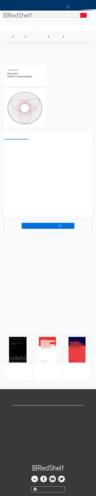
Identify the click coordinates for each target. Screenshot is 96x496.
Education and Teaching (35, 38)
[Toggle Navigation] (90, 15)
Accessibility (48, 447)
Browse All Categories (17, 28)
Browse (19, 36)
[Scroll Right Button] (93, 358)
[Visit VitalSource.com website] (48, 5)
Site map (48, 454)
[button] (47, 147)
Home (7, 36)
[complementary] (48, 351)
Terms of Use (48, 432)
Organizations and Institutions (76, 38)
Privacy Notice (48, 425)
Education (56, 36)
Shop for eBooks (48, 410)
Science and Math (65, 28)
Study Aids (45, 28)
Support (48, 418)
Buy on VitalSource (48, 226)
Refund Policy (48, 439)
